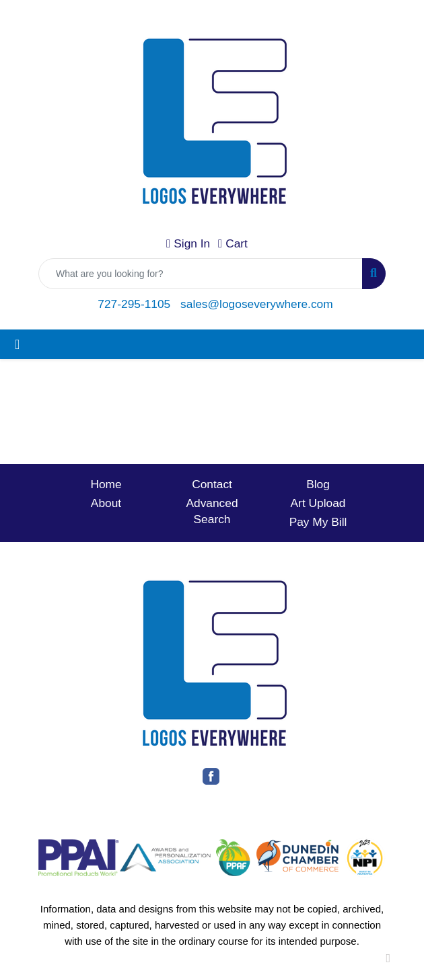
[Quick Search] (200, 273)
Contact (212, 484)
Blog (318, 484)
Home (105, 484)
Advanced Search (212, 511)
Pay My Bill (318, 522)
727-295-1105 (134, 304)
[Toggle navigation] (17, 344)
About (106, 503)
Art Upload (318, 503)
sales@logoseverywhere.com (256, 304)
